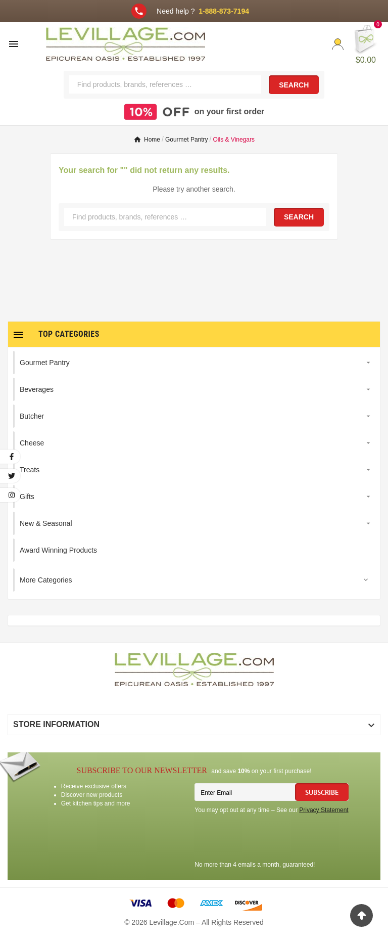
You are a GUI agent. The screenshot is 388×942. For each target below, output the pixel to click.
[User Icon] (338, 44)
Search (294, 85)
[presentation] (271, 839)
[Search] (165, 84)
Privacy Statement (323, 810)
